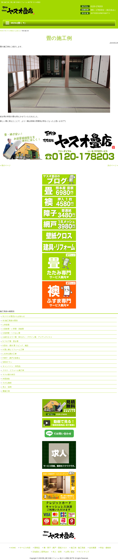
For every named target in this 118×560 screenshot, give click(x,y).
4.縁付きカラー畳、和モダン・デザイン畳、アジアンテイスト (27, 337)
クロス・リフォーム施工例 (13, 370)
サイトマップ (83, 552)
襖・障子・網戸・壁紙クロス (55, 548)
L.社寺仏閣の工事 (10, 354)
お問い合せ (69, 552)
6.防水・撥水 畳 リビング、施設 (15, 345)
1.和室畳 (6, 325)
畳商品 (37, 548)
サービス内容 (25, 548)
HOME (13, 548)
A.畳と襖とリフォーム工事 (13, 350)
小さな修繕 (7, 383)
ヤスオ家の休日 (9, 374)
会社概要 (92, 548)
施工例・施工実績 (78, 548)
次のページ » (113, 165)
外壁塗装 (6, 379)
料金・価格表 (105, 548)
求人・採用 (7, 387)
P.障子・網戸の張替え (11, 358)
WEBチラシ (7, 362)
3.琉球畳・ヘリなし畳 (11, 333)
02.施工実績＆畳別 (10, 320)
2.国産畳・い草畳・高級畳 (13, 329)
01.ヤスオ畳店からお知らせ (13, 30)
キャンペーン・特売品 (11, 366)
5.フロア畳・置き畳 (10, 341)
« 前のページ (5, 165)
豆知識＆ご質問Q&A (40, 552)
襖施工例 (6, 391)
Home (1, 30)
